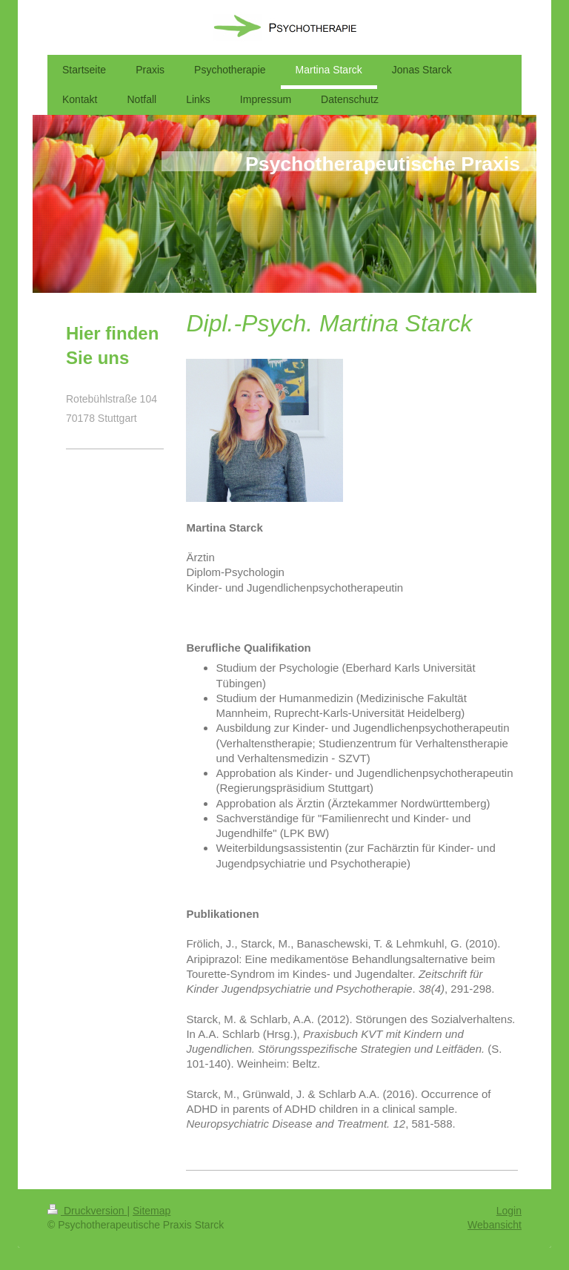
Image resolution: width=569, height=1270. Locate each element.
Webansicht (494, 1225)
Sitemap (151, 1211)
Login (509, 1211)
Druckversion (87, 1211)
